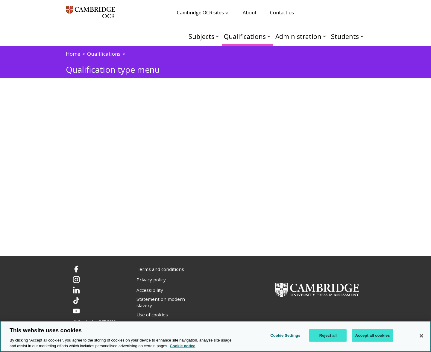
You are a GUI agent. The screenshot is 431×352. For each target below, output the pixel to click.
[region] (215, 336)
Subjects (201, 36)
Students (345, 36)
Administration (298, 36)
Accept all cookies (372, 335)
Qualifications (245, 36)
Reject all (328, 335)
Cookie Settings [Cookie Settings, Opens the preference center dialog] (285, 335)
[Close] (421, 335)
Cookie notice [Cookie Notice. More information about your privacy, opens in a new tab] (182, 346)
